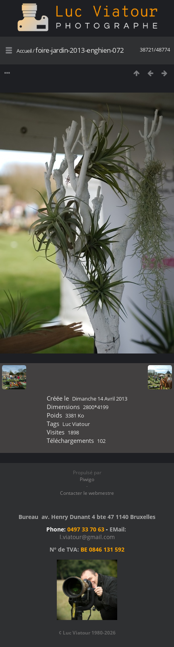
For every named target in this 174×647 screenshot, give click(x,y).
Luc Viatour (76, 424)
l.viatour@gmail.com (87, 537)
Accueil (24, 50)
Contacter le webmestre (87, 493)
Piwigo (87, 479)
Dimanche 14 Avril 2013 (99, 398)
